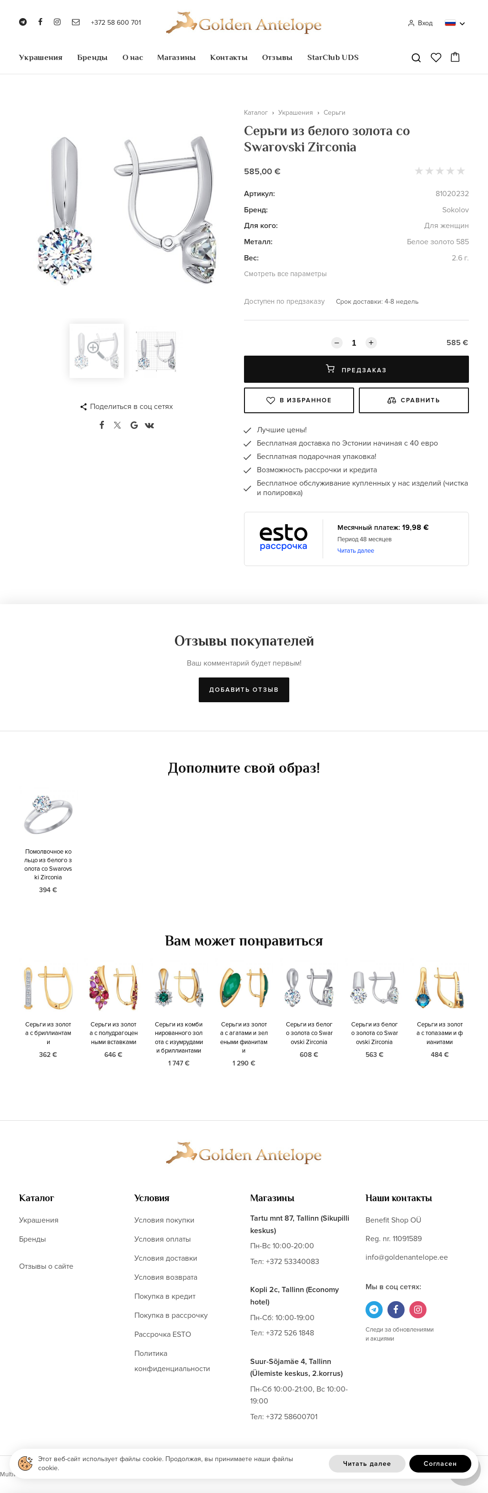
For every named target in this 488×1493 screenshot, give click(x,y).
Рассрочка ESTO (162, 1334)
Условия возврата (165, 1277)
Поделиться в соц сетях (131, 406)
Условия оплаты (162, 1239)
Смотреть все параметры (285, 273)
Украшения (41, 57)
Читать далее (355, 551)
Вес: (251, 258)
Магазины (176, 57)
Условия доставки (165, 1258)
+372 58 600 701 (116, 23)
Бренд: (256, 210)
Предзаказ (356, 369)
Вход (420, 23)
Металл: (258, 242)
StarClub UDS (333, 57)
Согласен (440, 1464)
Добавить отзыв (244, 690)
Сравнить (413, 400)
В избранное (299, 400)
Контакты (228, 57)
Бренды (92, 57)
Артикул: (259, 194)
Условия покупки (164, 1220)
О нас (132, 57)
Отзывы (277, 57)
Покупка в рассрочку (171, 1315)
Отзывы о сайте (46, 1266)
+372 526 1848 (290, 1333)
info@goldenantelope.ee (407, 1257)
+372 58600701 (291, 1417)
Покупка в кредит (164, 1296)
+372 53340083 (292, 1261)
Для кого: (261, 225)
